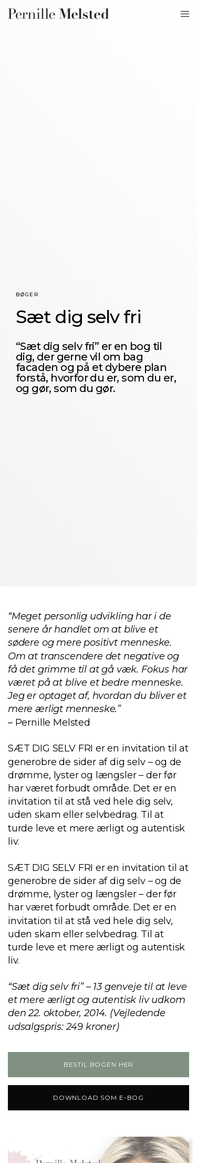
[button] (98, 1064)
